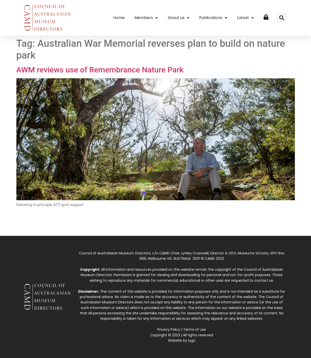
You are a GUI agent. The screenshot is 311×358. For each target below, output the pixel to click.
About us (178, 17)
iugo (191, 340)
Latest (245, 17)
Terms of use (194, 329)
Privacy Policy (168, 329)
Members (146, 17)
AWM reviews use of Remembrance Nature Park (99, 69)
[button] (282, 18)
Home (119, 17)
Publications (213, 17)
